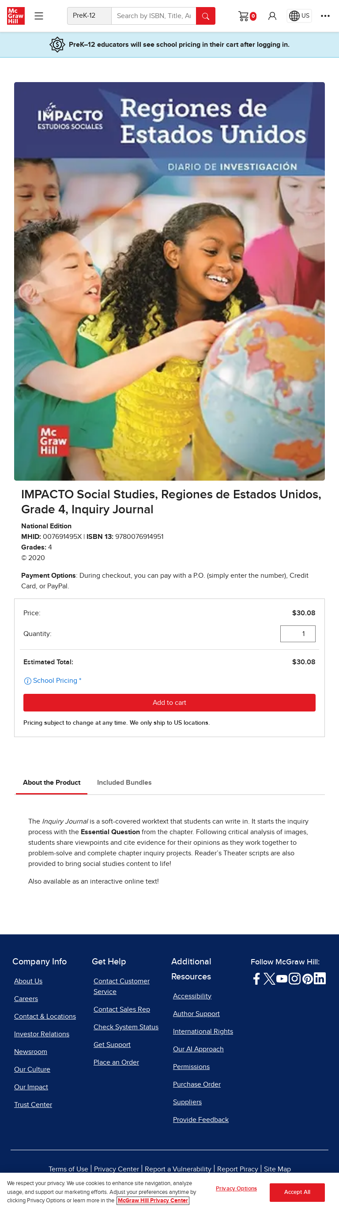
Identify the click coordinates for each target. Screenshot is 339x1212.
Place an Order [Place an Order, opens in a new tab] (116, 1062)
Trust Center (33, 1104)
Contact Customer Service (122, 986)
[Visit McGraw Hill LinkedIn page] (320, 978)
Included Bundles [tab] (124, 782)
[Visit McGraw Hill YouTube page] (282, 978)
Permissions (191, 1066)
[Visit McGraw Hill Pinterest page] (307, 978)
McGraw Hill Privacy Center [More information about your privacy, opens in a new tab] (153, 1201)
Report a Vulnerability (178, 1169)
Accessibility (192, 996)
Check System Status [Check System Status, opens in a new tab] (126, 1027)
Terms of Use (68, 1169)
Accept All (297, 1192)
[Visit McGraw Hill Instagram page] (295, 978)
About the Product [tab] (51, 782)
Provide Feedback (201, 1119)
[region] (169, 1192)
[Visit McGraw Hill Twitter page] (269, 978)
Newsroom (30, 1051)
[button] (272, 16)
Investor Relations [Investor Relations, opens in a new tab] (41, 1034)
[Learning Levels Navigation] (39, 16)
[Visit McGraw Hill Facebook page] (257, 978)
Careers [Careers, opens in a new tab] (26, 998)
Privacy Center (116, 1169)
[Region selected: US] (299, 16)
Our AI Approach (198, 1049)
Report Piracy (237, 1169)
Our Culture (32, 1069)
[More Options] (325, 16)
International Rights (203, 1031)
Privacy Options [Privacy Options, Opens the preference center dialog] (236, 1189)
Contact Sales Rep (122, 1009)
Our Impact (31, 1087)
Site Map (277, 1169)
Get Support (112, 1044)
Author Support (196, 1013)
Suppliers (187, 1102)
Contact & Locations (45, 1016)
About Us (28, 981)
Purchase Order (197, 1084)
